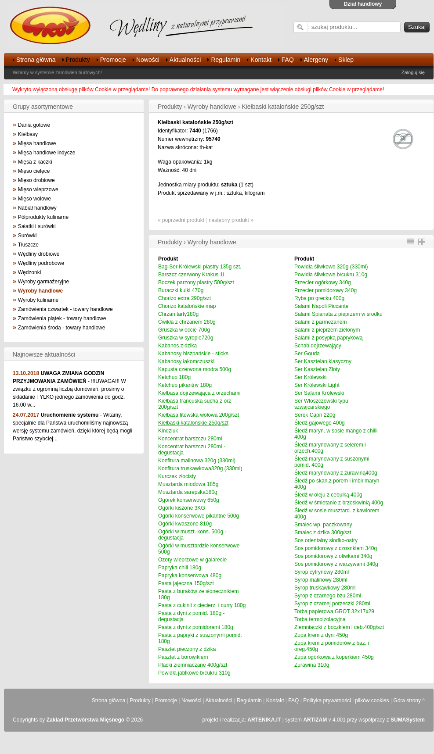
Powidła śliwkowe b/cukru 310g (330, 275)
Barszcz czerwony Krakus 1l (191, 275)
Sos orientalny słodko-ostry (326, 540)
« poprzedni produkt (181, 220)
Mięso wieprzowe (38, 189)
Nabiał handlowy (37, 208)
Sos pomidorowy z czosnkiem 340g (335, 548)
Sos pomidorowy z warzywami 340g (336, 564)
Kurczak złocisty (177, 476)
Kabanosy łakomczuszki (186, 361)
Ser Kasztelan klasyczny (322, 361)
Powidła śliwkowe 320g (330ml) (331, 267)
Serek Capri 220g (314, 415)
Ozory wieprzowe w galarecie (192, 560)
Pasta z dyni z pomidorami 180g (195, 627)
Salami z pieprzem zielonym (327, 330)
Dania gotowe (34, 125)
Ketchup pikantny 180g (185, 385)
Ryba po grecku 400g (319, 298)
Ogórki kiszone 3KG (181, 508)
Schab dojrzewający (317, 346)
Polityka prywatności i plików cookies (346, 700)
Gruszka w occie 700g (184, 330)
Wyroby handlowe (40, 291)
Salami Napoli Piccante (321, 306)
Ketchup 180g (174, 377)
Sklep (346, 59)
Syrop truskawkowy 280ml (324, 588)
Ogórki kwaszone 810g (185, 524)
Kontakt (260, 59)
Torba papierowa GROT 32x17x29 (334, 611)
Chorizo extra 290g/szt (184, 298)
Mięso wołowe (34, 199)
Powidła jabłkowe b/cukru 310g (194, 673)
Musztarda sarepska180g (187, 492)
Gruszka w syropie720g (185, 338)
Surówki (27, 235)
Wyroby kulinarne (38, 300)
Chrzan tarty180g (178, 314)
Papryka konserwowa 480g (189, 575)
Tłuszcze (28, 245)
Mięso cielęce (34, 171)
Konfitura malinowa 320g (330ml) (196, 460)
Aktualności (185, 59)
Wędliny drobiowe (39, 254)
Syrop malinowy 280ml (320, 580)
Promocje (113, 59)
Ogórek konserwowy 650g (188, 500)
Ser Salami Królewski (319, 393)
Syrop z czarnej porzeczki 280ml (332, 603)
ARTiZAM (315, 720)
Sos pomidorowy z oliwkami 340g (333, 556)
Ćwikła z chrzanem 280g (187, 322)
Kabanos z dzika (177, 346)
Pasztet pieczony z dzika (187, 649)
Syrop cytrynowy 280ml (321, 572)
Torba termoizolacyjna (320, 619)
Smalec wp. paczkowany (323, 525)
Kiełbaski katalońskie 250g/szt (193, 423)
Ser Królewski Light (317, 385)
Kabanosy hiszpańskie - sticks (193, 353)
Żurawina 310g (311, 665)
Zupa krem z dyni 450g (321, 635)
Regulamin (225, 59)
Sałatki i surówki (37, 226)
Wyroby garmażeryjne (43, 282)
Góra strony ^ (409, 700)
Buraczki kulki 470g (180, 290)
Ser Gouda (307, 353)
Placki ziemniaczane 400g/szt (192, 665)
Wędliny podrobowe (41, 263)
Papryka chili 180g (179, 568)
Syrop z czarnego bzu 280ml (327, 596)
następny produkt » (231, 220)
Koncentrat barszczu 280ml (190, 439)
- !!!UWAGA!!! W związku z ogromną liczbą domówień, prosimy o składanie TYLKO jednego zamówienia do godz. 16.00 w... (69, 389)
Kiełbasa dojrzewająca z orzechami (199, 393)
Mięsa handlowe (37, 143)
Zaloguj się (413, 72)
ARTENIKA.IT (264, 720)
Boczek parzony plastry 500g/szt (196, 282)
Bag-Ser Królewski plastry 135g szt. (199, 267)
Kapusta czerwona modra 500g (194, 369)
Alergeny (316, 59)
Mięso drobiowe (36, 180)
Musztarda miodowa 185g (188, 484)
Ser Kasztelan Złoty (317, 369)
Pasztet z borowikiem (183, 657)
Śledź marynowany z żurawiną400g (335, 473)
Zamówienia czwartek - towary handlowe (65, 309)
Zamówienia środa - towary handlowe (61, 328)
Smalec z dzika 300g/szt (322, 532)
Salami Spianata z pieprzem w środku (338, 314)
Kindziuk (168, 431)
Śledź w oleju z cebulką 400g (328, 495)
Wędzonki (29, 272)
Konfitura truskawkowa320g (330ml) (200, 468)
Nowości (147, 59)
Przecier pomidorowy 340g (325, 290)
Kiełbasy (28, 134)
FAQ (288, 59)
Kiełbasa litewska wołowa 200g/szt (198, 415)
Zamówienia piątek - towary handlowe (62, 318)
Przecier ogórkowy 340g (322, 282)
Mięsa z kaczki (35, 162)
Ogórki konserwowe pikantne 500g (198, 516)
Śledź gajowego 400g (319, 423)
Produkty (78, 59)
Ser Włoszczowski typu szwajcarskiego (321, 404)
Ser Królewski (310, 377)
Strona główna (36, 59)
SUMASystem (408, 720)
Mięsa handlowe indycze (47, 153)
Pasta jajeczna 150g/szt (186, 583)
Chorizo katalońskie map (187, 306)
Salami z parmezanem (320, 322)
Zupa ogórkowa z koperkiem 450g (334, 657)
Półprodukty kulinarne (43, 217)
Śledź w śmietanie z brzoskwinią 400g (338, 503)
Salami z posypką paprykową (328, 338)
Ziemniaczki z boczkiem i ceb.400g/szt (339, 627)
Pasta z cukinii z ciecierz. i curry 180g (202, 605)
